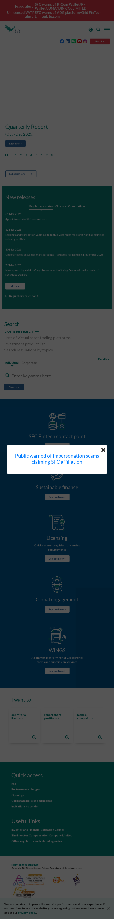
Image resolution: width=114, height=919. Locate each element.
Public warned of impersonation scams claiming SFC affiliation (57, 459)
